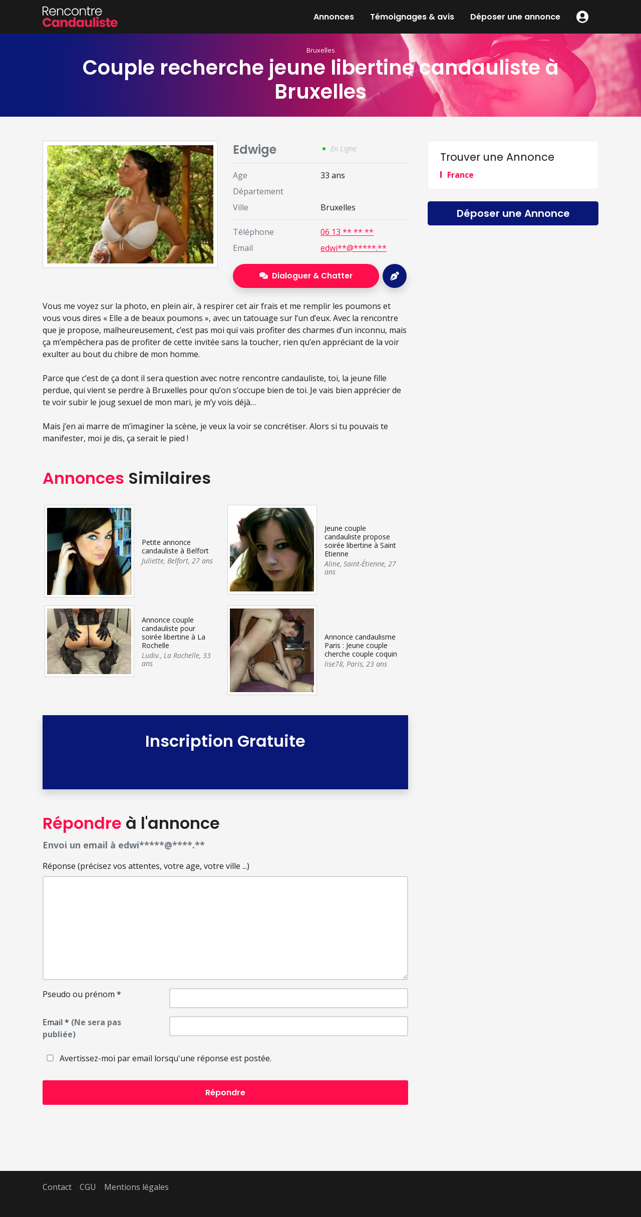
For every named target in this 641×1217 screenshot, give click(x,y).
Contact (57, 1186)
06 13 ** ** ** (347, 231)
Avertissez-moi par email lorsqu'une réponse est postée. (157, 1058)
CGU (88, 1186)
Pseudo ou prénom (82, 994)
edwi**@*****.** (353, 247)
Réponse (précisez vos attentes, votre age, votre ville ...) (146, 865)
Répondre (225, 1092)
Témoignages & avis (412, 17)
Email (82, 1028)
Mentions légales (136, 1186)
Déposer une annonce (515, 17)
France (460, 174)
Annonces (333, 17)
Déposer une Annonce (513, 213)
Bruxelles (320, 50)
